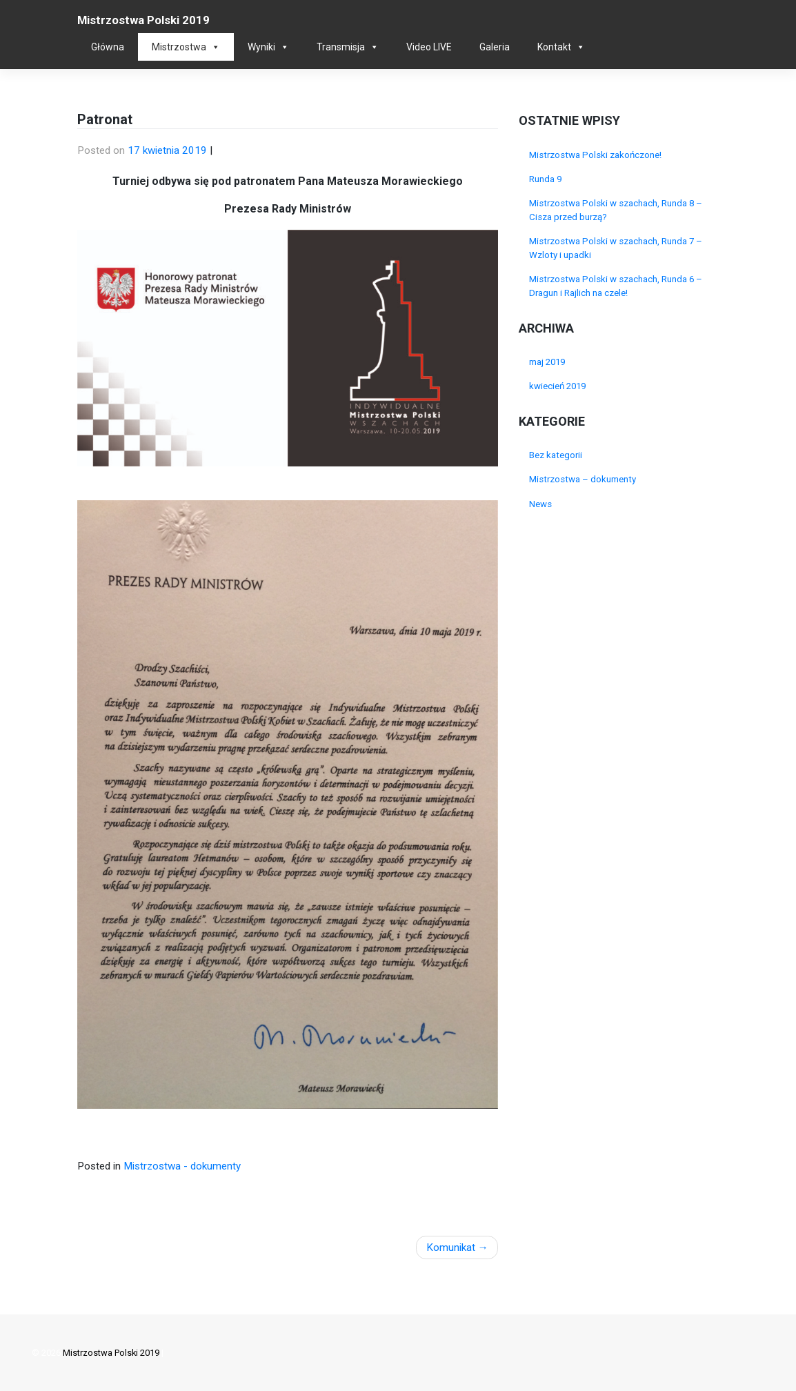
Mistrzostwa (179, 46)
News (540, 504)
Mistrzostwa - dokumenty (182, 1166)
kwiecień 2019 (557, 386)
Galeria (494, 46)
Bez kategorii (555, 455)
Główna (107, 46)
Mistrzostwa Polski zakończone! (595, 155)
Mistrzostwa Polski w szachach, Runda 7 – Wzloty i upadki (615, 248)
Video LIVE (429, 46)
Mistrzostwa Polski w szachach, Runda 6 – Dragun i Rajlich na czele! (615, 286)
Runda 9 (545, 179)
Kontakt (554, 46)
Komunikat (450, 1247)
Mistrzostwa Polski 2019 (143, 20)
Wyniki (261, 46)
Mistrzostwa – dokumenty (582, 479)
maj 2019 (547, 362)
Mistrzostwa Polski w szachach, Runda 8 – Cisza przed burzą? (615, 210)
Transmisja (341, 46)
